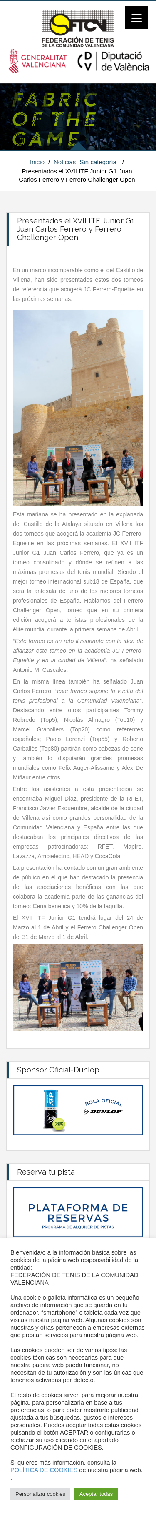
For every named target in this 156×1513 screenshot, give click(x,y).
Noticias (65, 161)
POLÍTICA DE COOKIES (43, 1470)
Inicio (37, 161)
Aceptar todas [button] (96, 1494)
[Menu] (136, 17)
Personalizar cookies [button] (40, 1494)
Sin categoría (98, 161)
